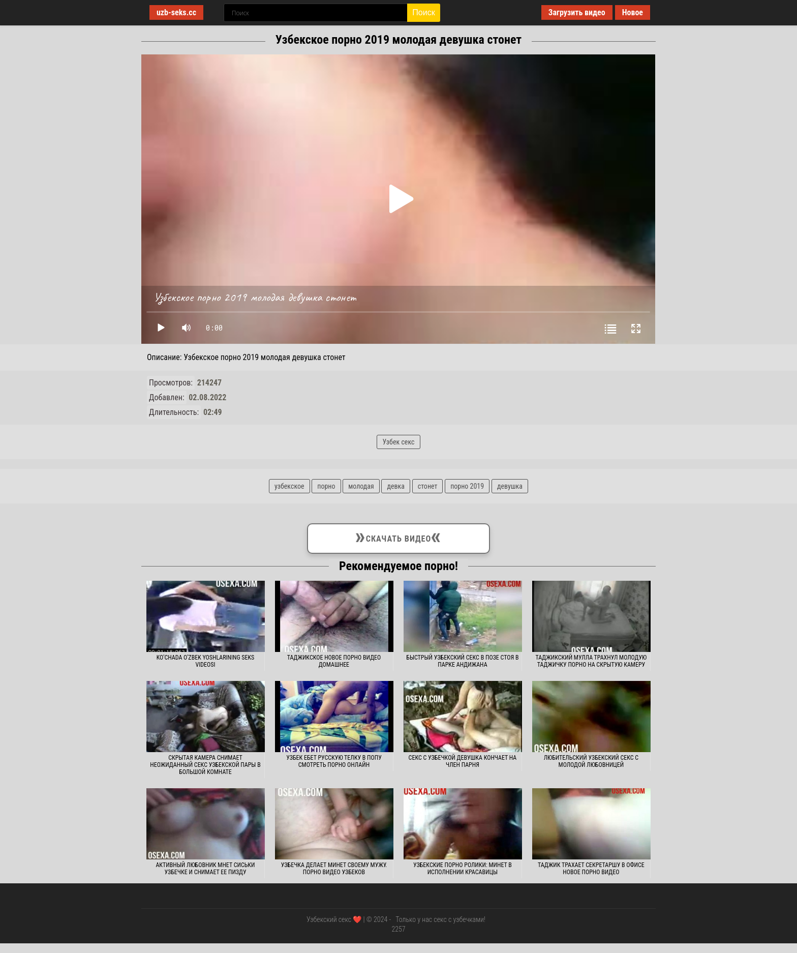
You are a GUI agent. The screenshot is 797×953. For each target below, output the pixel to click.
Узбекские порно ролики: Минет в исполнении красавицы (462, 868)
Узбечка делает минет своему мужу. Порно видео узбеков (334, 868)
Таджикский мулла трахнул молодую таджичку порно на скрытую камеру (591, 661)
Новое (632, 12)
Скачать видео (398, 536)
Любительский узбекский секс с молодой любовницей (591, 761)
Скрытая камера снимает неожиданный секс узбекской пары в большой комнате (205, 765)
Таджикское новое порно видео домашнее (334, 661)
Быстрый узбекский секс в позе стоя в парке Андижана (462, 661)
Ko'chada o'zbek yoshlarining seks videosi (206, 661)
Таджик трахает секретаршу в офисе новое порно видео (591, 868)
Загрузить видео (576, 12)
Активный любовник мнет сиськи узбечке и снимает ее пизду (205, 868)
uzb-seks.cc (176, 12)
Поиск (423, 12)
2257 (398, 929)
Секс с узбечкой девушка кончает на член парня (463, 761)
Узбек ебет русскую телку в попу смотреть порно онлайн (334, 761)
